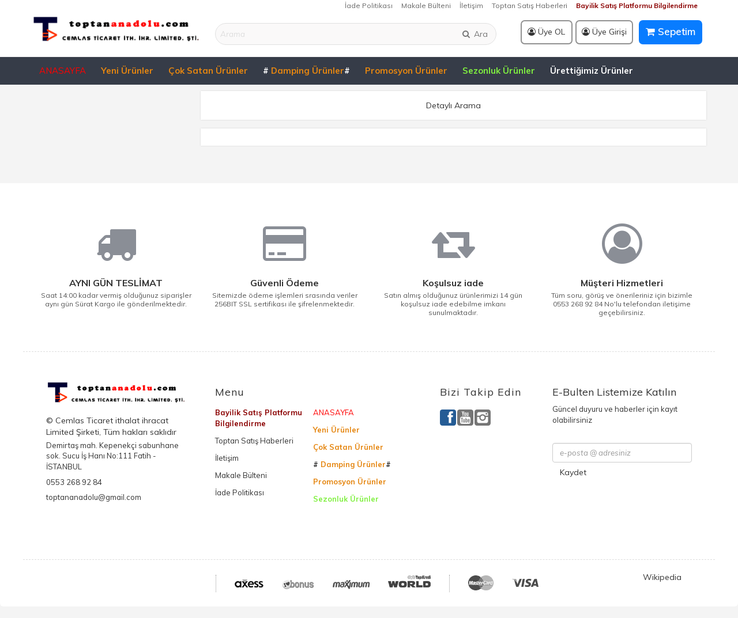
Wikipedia (662, 577)
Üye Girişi (604, 31)
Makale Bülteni (426, 5)
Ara (474, 34)
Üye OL (546, 31)
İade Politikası (369, 5)
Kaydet (573, 472)
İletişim (471, 5)
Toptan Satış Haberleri (529, 5)
